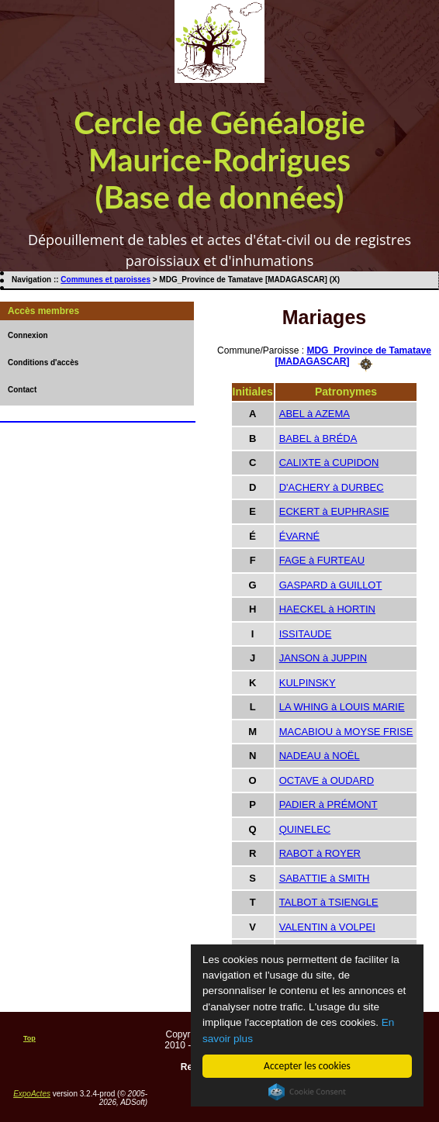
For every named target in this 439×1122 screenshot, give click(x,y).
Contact (22, 389)
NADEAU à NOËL (319, 755)
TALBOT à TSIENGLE (329, 902)
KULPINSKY (307, 683)
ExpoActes (31, 1093)
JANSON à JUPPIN (323, 658)
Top (29, 1038)
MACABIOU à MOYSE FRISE (346, 731)
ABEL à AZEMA (314, 413)
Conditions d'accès (43, 362)
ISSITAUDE (305, 634)
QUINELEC (304, 829)
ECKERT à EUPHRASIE (334, 511)
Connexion (28, 335)
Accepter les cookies (307, 1065)
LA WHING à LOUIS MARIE (342, 707)
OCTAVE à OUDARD (326, 780)
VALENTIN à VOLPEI (327, 927)
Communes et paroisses (105, 279)
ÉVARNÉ (299, 536)
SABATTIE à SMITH (324, 878)
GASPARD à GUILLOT (330, 585)
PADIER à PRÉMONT (328, 804)
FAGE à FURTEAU (322, 560)
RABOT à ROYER (320, 853)
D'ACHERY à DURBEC (331, 487)
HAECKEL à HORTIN (327, 609)
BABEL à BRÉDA (318, 438)
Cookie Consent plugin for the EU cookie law (307, 1091)
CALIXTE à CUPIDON (329, 462)
